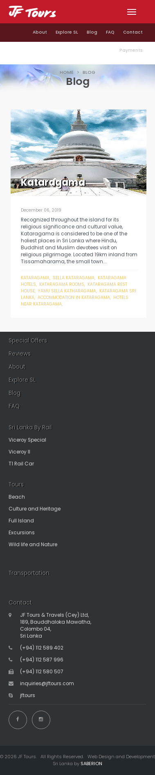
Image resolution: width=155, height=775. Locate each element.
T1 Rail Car (21, 463)
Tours (16, 484)
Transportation (29, 573)
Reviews (20, 354)
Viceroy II (19, 452)
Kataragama (35, 278)
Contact (133, 32)
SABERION (91, 763)
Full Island (21, 520)
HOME (67, 72)
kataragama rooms (61, 284)
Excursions (22, 532)
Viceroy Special (27, 440)
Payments (131, 50)
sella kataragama (73, 278)
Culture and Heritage (35, 509)
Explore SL (67, 32)
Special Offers (28, 340)
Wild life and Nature (33, 544)
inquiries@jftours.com (47, 683)
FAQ (110, 32)
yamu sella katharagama (67, 291)
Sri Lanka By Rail (30, 427)
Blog (92, 32)
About (40, 32)
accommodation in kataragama (74, 297)
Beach (17, 497)
